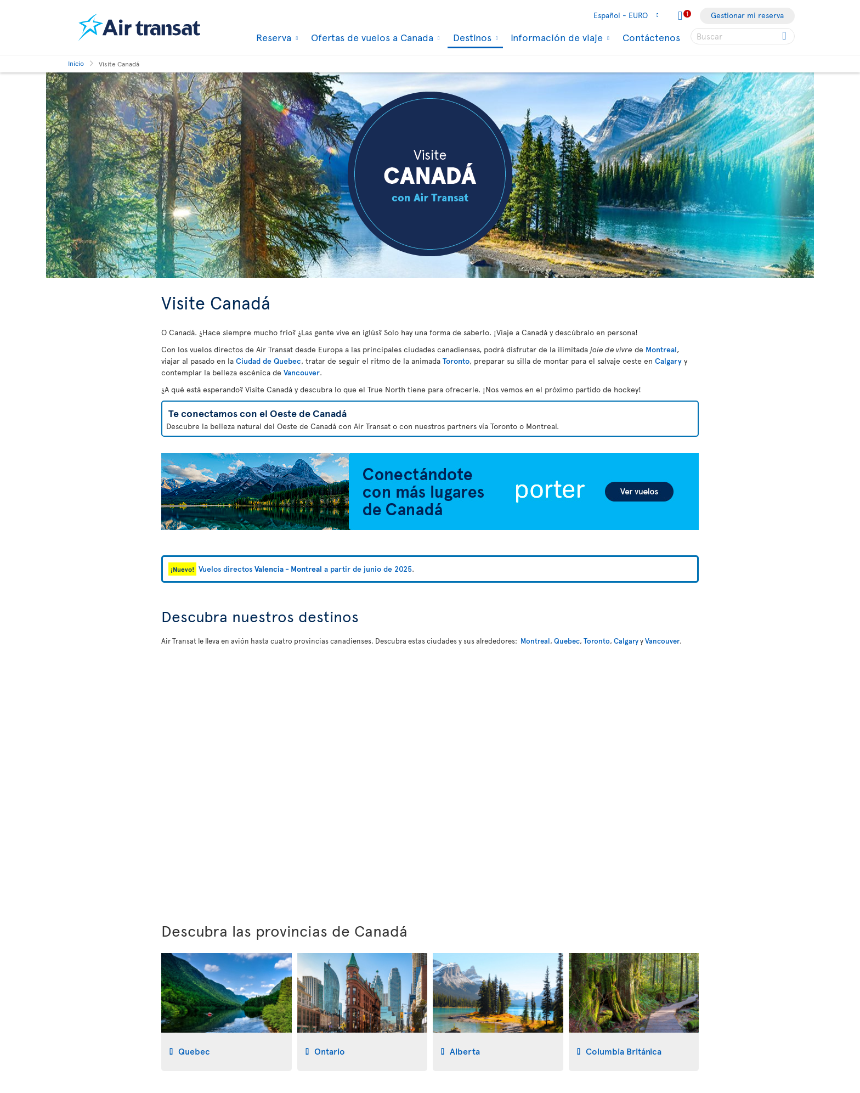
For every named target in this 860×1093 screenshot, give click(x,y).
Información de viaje (555, 37)
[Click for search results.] (785, 36)
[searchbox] (743, 36)
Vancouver (302, 372)
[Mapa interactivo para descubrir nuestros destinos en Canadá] (430, 775)
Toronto (456, 361)
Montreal (661, 349)
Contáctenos (651, 37)
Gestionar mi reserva (747, 15)
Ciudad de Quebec (268, 361)
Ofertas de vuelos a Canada (370, 37)
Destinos (471, 38)
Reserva (272, 37)
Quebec (567, 641)
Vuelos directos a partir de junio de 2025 (305, 569)
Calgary (668, 361)
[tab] (226, 1012)
